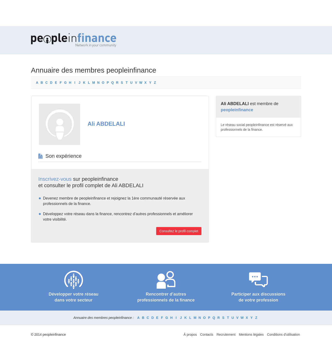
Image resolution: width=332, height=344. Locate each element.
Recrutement (226, 334)
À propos (190, 334)
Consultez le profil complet (178, 231)
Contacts (206, 334)
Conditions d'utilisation (283, 334)
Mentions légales (251, 334)
